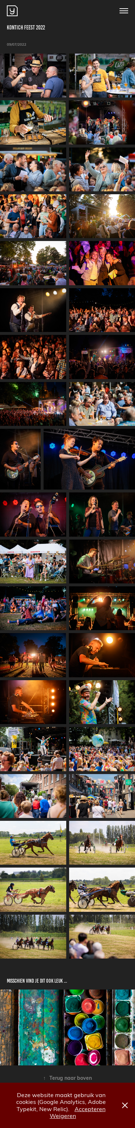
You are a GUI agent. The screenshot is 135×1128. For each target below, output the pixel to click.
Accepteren (90, 1109)
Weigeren (63, 1115)
